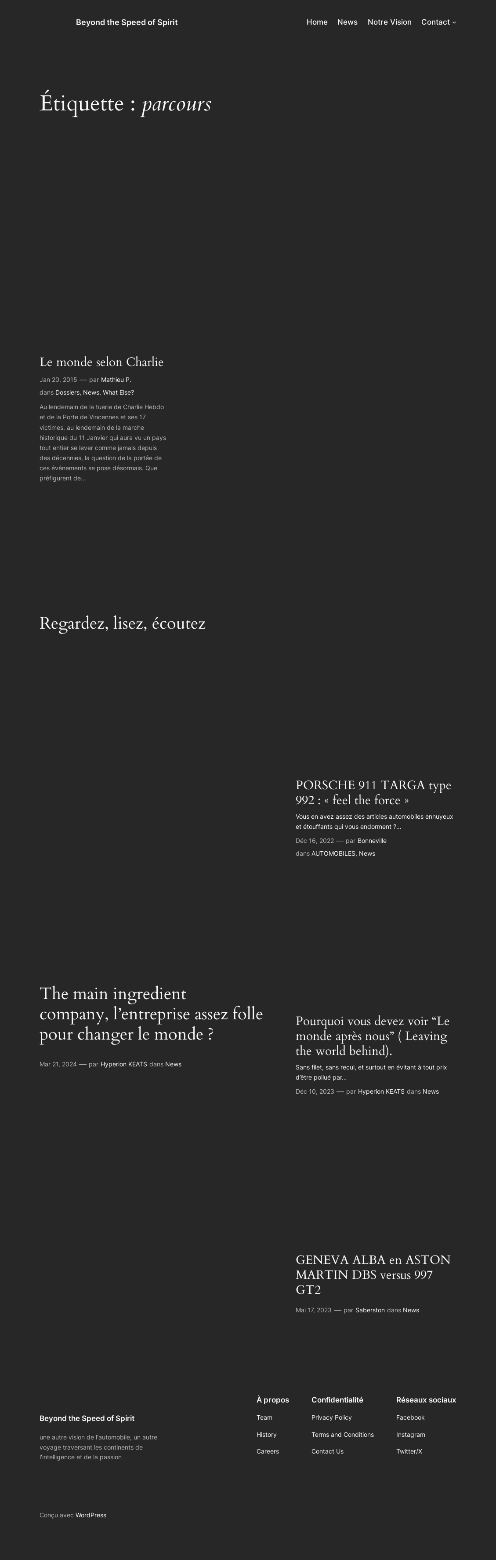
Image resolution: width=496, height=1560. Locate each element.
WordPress (91, 1515)
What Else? (118, 392)
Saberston (370, 1310)
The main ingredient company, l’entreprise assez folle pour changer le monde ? (151, 1014)
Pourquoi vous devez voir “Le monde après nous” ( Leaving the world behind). (373, 1036)
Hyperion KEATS (124, 1064)
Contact (435, 22)
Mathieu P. (116, 379)
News (91, 392)
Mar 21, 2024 (58, 1064)
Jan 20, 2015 (58, 379)
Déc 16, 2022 (315, 840)
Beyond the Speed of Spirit (127, 22)
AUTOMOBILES (333, 853)
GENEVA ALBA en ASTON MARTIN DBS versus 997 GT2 (373, 1274)
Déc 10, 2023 (315, 1091)
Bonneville (372, 840)
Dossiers (67, 392)
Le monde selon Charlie (102, 362)
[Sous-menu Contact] (454, 22)
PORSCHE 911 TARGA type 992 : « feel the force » (374, 793)
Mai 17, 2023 (314, 1310)
